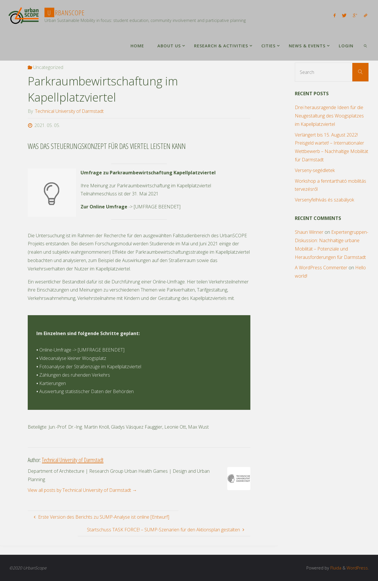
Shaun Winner (309, 232)
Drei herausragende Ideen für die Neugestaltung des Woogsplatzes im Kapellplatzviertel (329, 115)
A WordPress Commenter (321, 267)
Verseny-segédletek (315, 170)
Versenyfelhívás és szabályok (324, 200)
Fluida (335, 568)
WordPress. (358, 568)
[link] (365, 45)
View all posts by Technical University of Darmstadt (82, 490)
